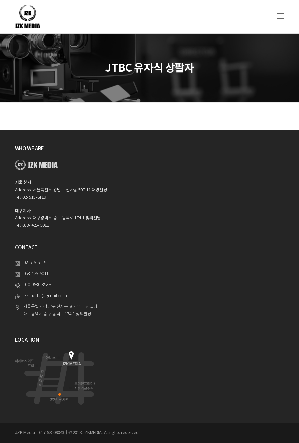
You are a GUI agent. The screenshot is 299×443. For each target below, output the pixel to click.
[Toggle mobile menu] (280, 17)
